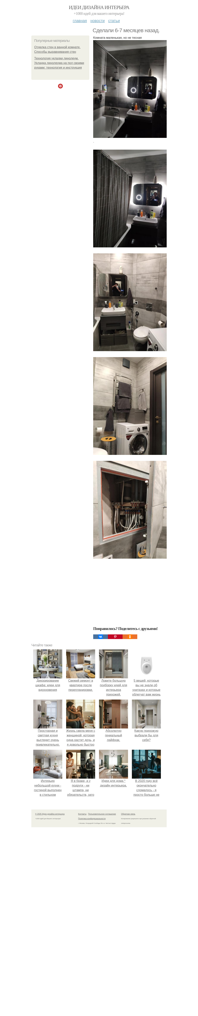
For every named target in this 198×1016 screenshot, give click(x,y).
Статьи (114, 21)
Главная (80, 21)
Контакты (82, 814)
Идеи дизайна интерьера (99, 7)
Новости (97, 21)
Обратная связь (128, 814)
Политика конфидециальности (92, 819)
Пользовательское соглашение (102, 814)
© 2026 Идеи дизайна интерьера (50, 814)
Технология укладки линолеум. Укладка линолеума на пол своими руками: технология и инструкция (59, 63)
